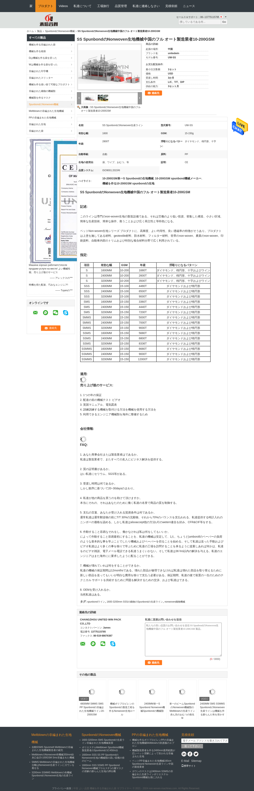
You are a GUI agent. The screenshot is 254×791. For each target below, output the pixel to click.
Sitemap (196, 760)
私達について (82, 6)
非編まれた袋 (36, 131)
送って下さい (192, 746)
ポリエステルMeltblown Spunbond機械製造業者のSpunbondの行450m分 (103, 749)
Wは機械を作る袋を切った (43, 64)
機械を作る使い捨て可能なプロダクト (49, 84)
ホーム (30, 31)
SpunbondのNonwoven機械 (60, 31)
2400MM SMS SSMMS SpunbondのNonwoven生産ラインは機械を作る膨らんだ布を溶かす (212, 709)
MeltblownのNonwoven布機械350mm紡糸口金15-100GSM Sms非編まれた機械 (53, 756)
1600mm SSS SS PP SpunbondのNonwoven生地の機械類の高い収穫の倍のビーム (103, 757)
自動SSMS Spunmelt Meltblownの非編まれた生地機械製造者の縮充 (52, 749)
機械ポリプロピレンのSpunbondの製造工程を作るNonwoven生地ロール (122, 709)
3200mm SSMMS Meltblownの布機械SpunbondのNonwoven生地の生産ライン (52, 775)
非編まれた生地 (37, 124)
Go (224, 21)
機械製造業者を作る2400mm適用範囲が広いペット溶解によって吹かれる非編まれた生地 (153, 753)
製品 (39, 31)
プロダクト (45, 6)
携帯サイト (188, 765)
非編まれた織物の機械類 (42, 91)
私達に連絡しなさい (146, 6)
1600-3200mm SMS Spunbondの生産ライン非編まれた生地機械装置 (103, 741)
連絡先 (155, 93)
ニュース (189, 6)
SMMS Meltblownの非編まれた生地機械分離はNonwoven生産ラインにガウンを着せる (53, 765)
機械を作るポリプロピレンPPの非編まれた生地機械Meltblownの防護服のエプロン (153, 743)
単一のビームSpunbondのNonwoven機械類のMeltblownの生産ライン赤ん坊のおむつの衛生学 (182, 711)
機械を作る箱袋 (37, 51)
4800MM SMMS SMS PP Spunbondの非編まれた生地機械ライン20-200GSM (91, 709)
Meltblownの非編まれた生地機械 (46, 111)
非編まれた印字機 (38, 71)
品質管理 (121, 6)
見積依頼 (171, 6)
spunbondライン (96, 601)
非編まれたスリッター (41, 77)
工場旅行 (103, 6)
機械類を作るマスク (40, 97)
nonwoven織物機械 (174, 601)
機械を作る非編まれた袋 (42, 44)
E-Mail (185, 760)
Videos (63, 6)
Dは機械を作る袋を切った (43, 58)
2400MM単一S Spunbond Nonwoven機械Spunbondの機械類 (152, 707)
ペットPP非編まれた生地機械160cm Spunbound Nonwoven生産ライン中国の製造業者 (152, 763)
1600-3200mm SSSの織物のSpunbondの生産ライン (135, 601)
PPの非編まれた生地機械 (42, 117)
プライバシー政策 (61, 788)
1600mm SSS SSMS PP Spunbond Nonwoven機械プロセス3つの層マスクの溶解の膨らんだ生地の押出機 (102, 768)
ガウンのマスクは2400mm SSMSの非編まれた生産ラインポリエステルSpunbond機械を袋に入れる (152, 774)
